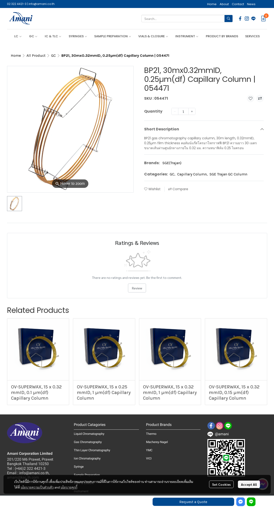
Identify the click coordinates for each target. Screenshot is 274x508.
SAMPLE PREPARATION (112, 36)
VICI (149, 458)
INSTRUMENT (187, 36)
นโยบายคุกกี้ (68, 487)
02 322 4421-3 (16, 4)
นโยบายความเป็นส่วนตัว (37, 487)
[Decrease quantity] (175, 111)
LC (18, 36)
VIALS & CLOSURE (153, 36)
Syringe (79, 466)
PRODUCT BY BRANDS (222, 36)
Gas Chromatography (88, 442)
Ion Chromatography (87, 458)
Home (16, 55)
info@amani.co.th (42, 4)
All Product (35, 55)
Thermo (151, 434)
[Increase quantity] (192, 111)
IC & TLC (53, 36)
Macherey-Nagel (157, 442)
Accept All (249, 484)
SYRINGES (78, 36)
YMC (149, 450)
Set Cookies (221, 484)
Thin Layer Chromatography (92, 450)
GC (33, 36)
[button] (187, 18)
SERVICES (252, 36)
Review (137, 288)
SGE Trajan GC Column (228, 174)
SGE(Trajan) (171, 163)
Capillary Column (192, 174)
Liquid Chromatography (89, 434)
